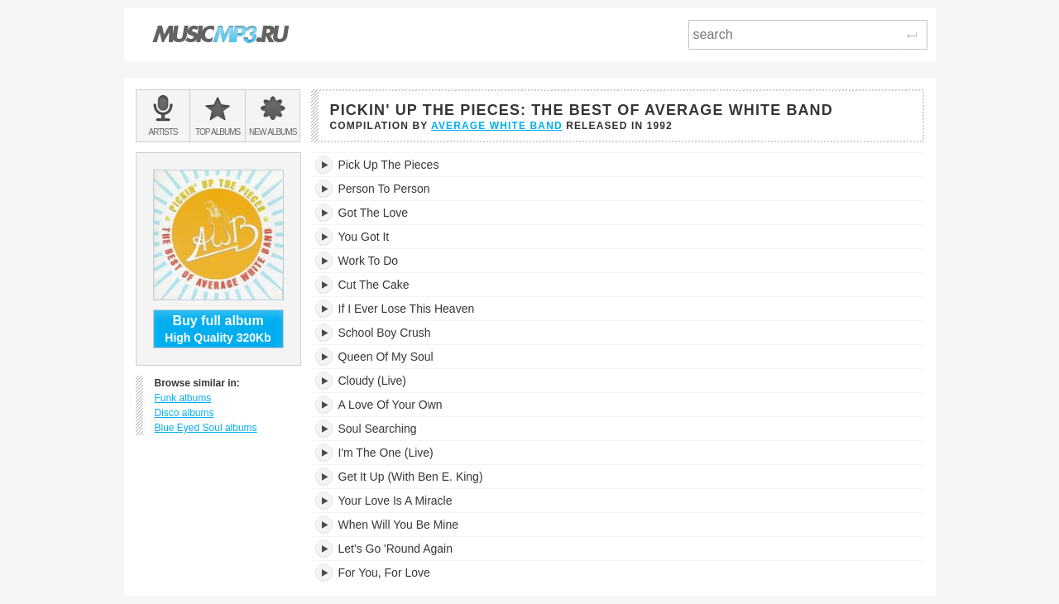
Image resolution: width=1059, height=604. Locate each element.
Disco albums (184, 413)
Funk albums (183, 398)
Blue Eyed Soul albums (206, 428)
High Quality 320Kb (218, 328)
